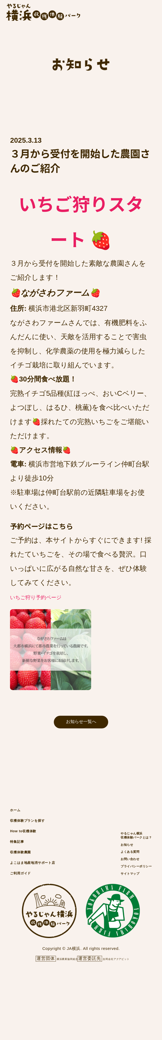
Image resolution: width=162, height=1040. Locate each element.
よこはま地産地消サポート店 (49, 913)
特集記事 (22, 878)
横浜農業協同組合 (56, 1019)
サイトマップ (114, 932)
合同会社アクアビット (125, 1019)
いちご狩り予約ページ (52, 598)
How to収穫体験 (32, 860)
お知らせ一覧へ (81, 729)
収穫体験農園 (27, 895)
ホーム (19, 825)
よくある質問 (114, 895)
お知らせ (109, 883)
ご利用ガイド (28, 931)
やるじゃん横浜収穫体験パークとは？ (125, 867)
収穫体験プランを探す (40, 843)
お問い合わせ (114, 908)
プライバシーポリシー (125, 920)
